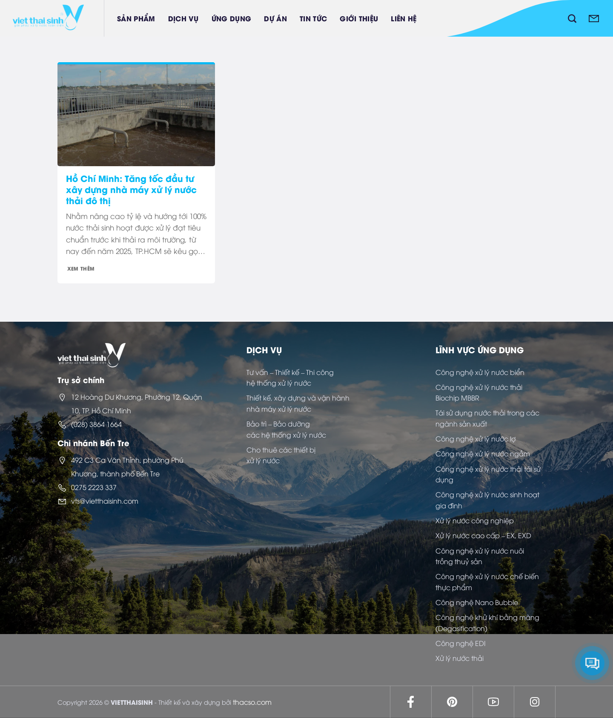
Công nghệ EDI (460, 643)
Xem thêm (81, 268)
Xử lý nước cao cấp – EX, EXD (483, 535)
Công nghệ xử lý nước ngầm (482, 453)
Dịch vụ (183, 18)
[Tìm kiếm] (572, 18)
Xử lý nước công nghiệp (474, 520)
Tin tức (313, 18)
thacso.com (252, 701)
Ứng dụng (232, 18)
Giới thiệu (359, 18)
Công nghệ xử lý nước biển (479, 372)
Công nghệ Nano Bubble (476, 602)
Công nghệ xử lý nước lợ (475, 438)
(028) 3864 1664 (96, 424)
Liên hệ (403, 18)
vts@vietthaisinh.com (104, 500)
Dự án (275, 18)
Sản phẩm (136, 18)
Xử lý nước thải (459, 658)
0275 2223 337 (94, 487)
